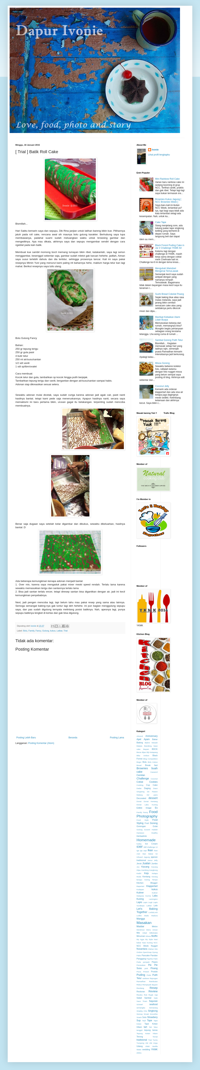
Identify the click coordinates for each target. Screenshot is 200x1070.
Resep (154, 987)
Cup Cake (152, 785)
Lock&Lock (153, 912)
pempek (146, 962)
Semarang (153, 1008)
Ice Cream (151, 844)
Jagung (147, 857)
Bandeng (148, 746)
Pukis (149, 975)
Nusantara (142, 949)
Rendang (140, 988)
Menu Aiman (152, 930)
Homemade (146, 840)
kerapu (139, 880)
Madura (154, 916)
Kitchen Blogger (147, 883)
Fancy (38, 631)
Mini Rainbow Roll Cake (167, 179)
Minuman (141, 936)
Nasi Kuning (147, 943)
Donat (139, 801)
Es (156, 807)
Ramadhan (141, 981)
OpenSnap (147, 952)
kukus (52, 631)
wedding (146, 1049)
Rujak (150, 995)
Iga (138, 850)
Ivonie (155, 149)
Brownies (142, 768)
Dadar (139, 788)
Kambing (145, 870)
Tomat (155, 1037)
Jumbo (154, 863)
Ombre (139, 952)
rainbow (145, 978)
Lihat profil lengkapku (159, 154)
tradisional (142, 1040)
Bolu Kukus (153, 762)
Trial (66, 631)
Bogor (139, 762)
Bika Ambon (143, 755)
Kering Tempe (151, 880)
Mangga (141, 918)
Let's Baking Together (147, 910)
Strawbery (152, 1017)
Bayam (146, 749)
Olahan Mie (153, 949)
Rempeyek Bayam (150, 985)
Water (139, 1050)
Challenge (143, 778)
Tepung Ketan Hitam (147, 1033)
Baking (140, 742)
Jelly (156, 860)
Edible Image (144, 808)
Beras (139, 752)
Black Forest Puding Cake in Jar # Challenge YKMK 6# (169, 246)
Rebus (139, 985)
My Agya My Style (145, 939)
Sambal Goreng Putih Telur (169, 340)
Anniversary (151, 736)
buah (154, 768)
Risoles (139, 995)
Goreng (154, 823)
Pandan (154, 955)
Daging (147, 788)
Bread (139, 765)
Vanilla (155, 1046)
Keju (146, 873)
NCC (156, 943)
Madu (146, 916)
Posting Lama (117, 737)
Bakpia (139, 746)
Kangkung (153, 870)
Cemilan (141, 775)
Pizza (139, 972)
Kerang (155, 877)
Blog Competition (150, 759)
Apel (139, 739)
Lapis (139, 902)
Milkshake (153, 933)
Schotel (140, 1004)
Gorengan (141, 826)
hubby (139, 844)
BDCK (155, 749)
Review (153, 991)
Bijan (144, 752)
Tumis (155, 1040)
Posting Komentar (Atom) (41, 743)
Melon (155, 926)
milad (144, 933)
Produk (154, 971)
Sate (156, 998)
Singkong (153, 1011)
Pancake (146, 955)
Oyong (155, 952)
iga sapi (143, 850)
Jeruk (139, 863)
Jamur (150, 860)
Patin (155, 959)
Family (31, 631)
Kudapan (140, 889)
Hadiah (155, 830)
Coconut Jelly (162, 386)
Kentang (146, 876)
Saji (156, 995)
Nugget (154, 946)
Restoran (141, 991)
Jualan (146, 863)
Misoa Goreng (162, 363)
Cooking (140, 785)
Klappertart (152, 886)
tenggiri (139, 1030)
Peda (139, 962)
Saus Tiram (142, 1001)
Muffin (154, 936)
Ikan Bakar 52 (150, 854)
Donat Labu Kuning (147, 805)
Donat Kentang (151, 801)
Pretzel (146, 972)
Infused (139, 857)
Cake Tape (160, 222)
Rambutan (153, 981)
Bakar (155, 739)
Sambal (147, 998)
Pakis (139, 955)
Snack (139, 1017)
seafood (153, 1004)
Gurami (147, 830)
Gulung (45, 631)
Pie (149, 965)
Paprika (150, 959)
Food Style (143, 820)
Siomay (140, 1014)
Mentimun (141, 930)
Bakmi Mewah (151, 743)
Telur (156, 1027)
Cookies (153, 782)
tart (145, 1027)
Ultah (147, 1046)
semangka (141, 1008)
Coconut (154, 779)
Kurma (148, 896)
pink (146, 968)
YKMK (154, 1049)
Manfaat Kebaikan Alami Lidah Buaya (167, 318)
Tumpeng (140, 1043)
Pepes (155, 962)
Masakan (144, 923)
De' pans (152, 795)
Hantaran (140, 833)
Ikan (150, 850)
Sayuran (153, 1001)
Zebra (139, 1053)
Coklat (140, 782)
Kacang (145, 866)
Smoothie (154, 1014)
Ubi (146, 1043)
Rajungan (154, 978)
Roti (145, 995)
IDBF (140, 846)
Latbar (59, 631)
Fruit (147, 823)
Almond (140, 736)
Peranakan (141, 965)
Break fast (151, 765)
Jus (138, 867)
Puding (141, 974)
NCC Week (143, 946)
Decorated (141, 798)
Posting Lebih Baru (26, 737)
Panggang (141, 959)
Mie (138, 933)
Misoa (148, 936)
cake (139, 771)
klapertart (140, 886)
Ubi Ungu (153, 1043)
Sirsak (146, 1014)
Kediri (139, 873)
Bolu (25, 631)
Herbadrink (142, 836)
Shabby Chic (142, 1011)
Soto (144, 1017)
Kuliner (140, 892)
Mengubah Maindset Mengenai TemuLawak (166, 269)
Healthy (154, 833)
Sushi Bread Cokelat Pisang (169, 294)
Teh (150, 1027)
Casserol (154, 772)
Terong (140, 1036)
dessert (153, 798)
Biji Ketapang (152, 752)
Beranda (72, 737)
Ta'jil (144, 1021)
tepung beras (151, 1030)
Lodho (139, 916)
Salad (139, 998)
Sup (139, 1020)
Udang (140, 1046)
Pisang (154, 968)
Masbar (140, 926)
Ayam (146, 739)
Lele (156, 905)
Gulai (155, 826)
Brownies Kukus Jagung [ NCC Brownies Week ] (168, 200)
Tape (149, 1020)
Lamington (153, 899)
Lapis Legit (147, 902)
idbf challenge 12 (151, 847)
